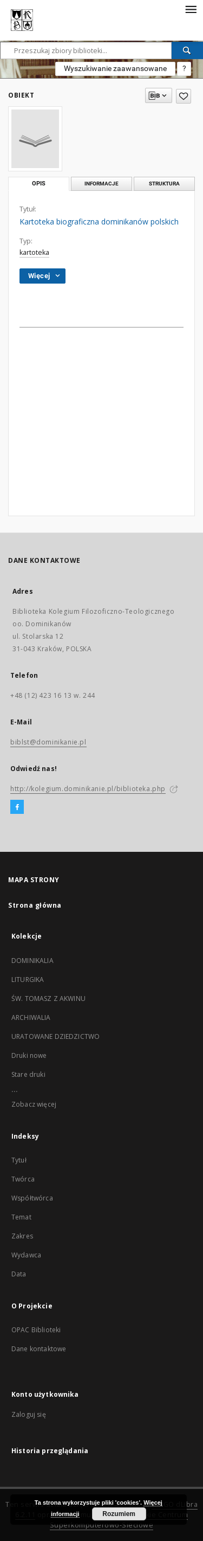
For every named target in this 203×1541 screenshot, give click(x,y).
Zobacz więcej (33, 1104)
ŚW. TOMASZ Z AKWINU (48, 998)
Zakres (22, 1236)
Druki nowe (29, 1055)
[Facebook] (17, 807)
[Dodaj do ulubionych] (183, 96)
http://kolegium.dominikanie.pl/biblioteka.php (88, 788)
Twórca (23, 1179)
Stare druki (28, 1074)
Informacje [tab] (101, 184)
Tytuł (19, 1160)
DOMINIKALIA (32, 960)
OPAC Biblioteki (36, 1329)
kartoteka (34, 252)
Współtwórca (32, 1198)
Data (19, 1274)
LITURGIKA (27, 979)
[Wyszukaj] (187, 50)
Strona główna (35, 905)
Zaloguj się (28, 1414)
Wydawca (26, 1255)
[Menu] (190, 8)
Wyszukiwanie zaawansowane (115, 68)
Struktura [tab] (164, 184)
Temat (21, 1217)
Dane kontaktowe (38, 1348)
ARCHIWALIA (31, 1017)
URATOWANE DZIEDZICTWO (55, 1036)
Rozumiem (118, 1514)
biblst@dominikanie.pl (48, 742)
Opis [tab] (38, 183)
